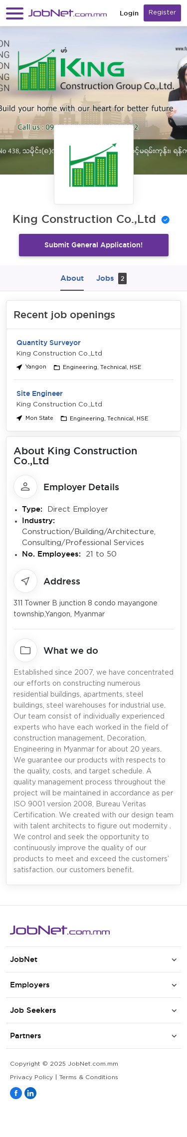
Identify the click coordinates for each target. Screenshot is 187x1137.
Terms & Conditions (88, 1077)
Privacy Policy (31, 1077)
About (72, 278)
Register (162, 12)
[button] (14, 13)
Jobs (111, 278)
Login (129, 13)
